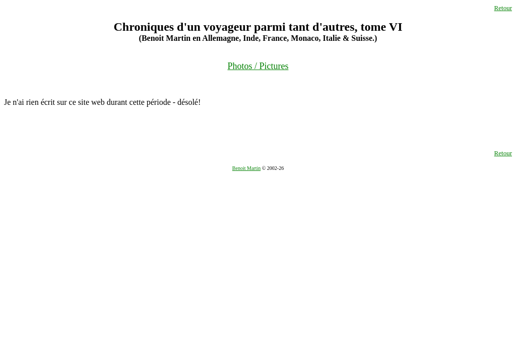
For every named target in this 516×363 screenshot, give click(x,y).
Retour (503, 8)
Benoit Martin (246, 168)
